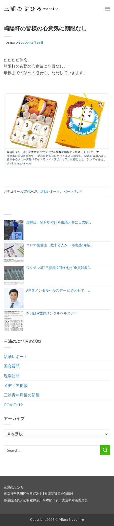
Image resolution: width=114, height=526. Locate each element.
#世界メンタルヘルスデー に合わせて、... (58, 290)
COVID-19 (29, 191)
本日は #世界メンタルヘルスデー (51, 313)
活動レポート (50, 191)
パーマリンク (73, 191)
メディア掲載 (16, 385)
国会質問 (12, 366)
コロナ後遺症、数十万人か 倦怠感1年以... (59, 245)
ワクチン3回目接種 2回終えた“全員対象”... (58, 267)
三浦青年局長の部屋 (21, 395)
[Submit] (105, 450)
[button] (107, 8)
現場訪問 (12, 375)
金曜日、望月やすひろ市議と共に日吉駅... (58, 222)
